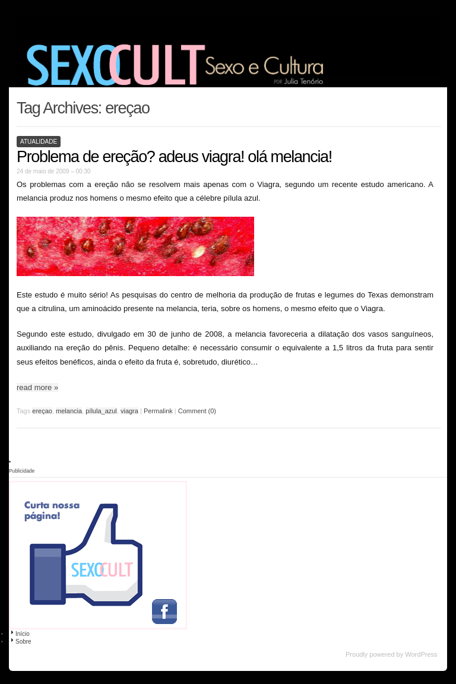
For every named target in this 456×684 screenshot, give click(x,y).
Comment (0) (197, 410)
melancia (69, 410)
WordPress (421, 654)
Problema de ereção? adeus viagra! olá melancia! (174, 157)
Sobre (20, 641)
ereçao (42, 410)
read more (37, 387)
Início (19, 634)
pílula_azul (101, 410)
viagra (129, 410)
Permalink (158, 410)
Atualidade (38, 141)
